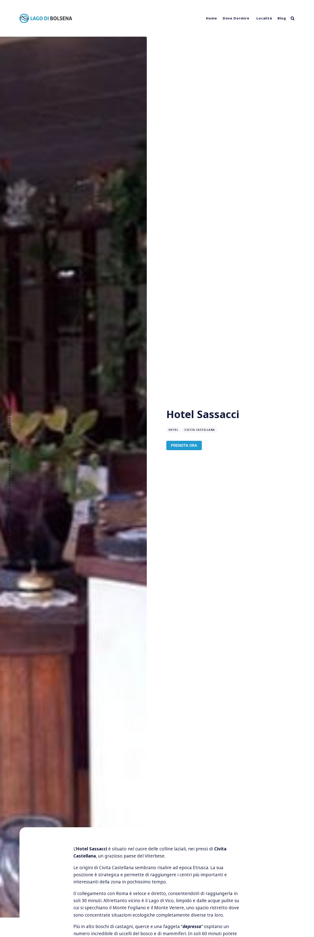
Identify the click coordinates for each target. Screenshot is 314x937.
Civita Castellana (199, 429)
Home (211, 18)
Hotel (173, 429)
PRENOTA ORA (184, 445)
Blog (282, 18)
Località (264, 18)
